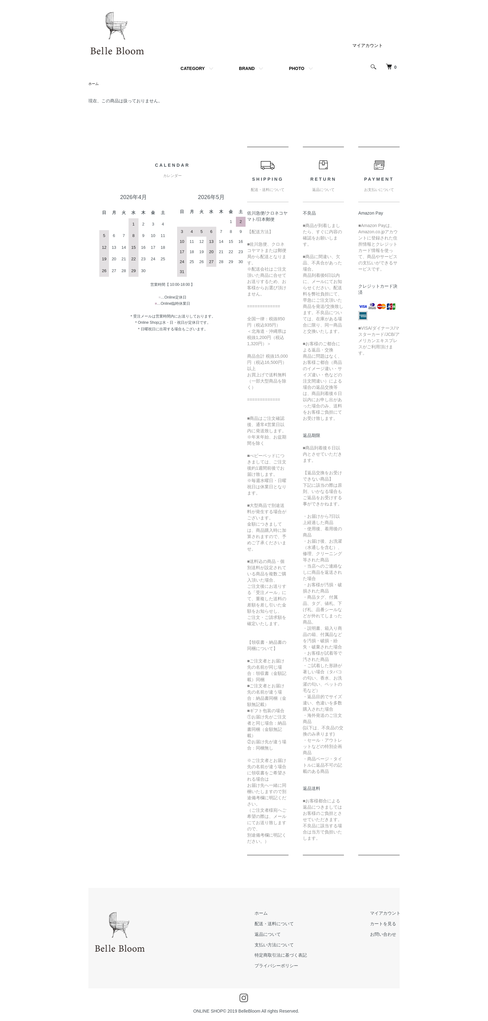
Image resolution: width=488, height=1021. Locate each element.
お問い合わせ (387, 934)
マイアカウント (367, 45)
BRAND (247, 68)
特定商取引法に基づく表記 (291, 955)
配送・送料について (285, 924)
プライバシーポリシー (287, 966)
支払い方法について (285, 945)
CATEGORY (193, 68)
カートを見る (387, 924)
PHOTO (296, 68)
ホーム (94, 84)
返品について (278, 934)
